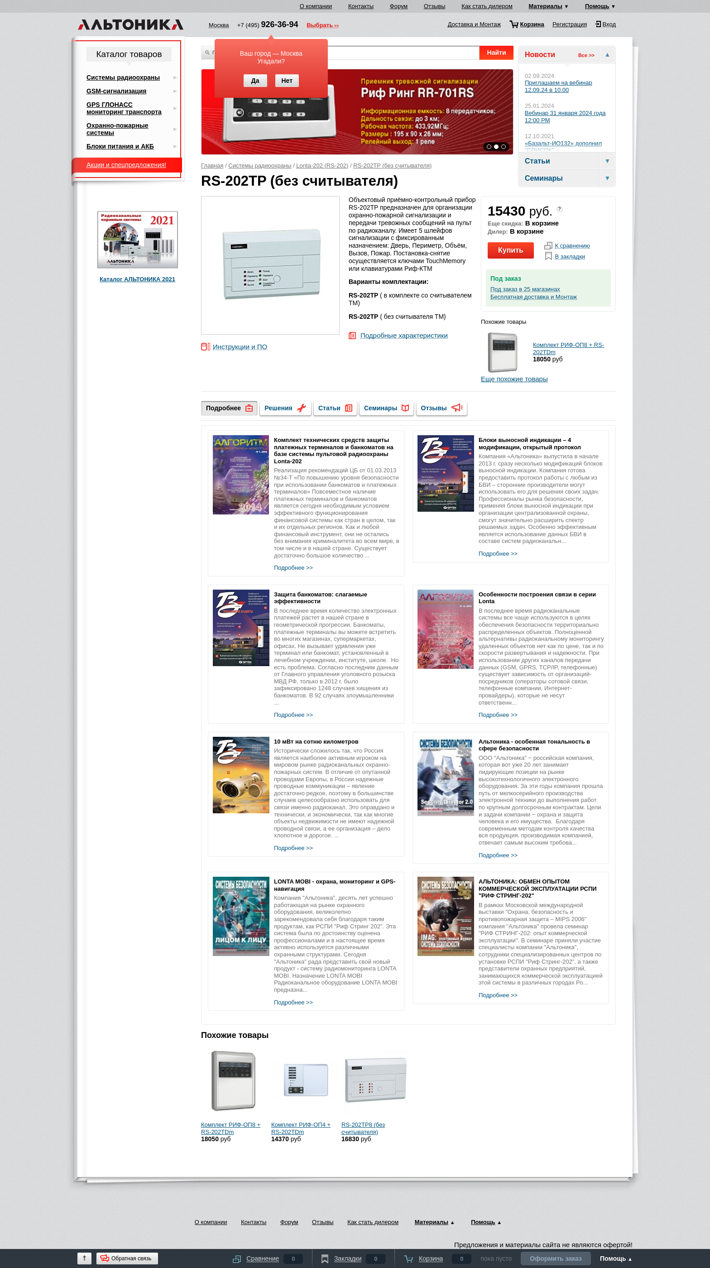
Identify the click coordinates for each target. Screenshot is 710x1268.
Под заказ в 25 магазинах (525, 289)
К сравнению (572, 246)
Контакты (361, 6)
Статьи (329, 408)
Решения (278, 408)
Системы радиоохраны (259, 165)
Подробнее (223, 408)
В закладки (570, 256)
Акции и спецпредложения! (126, 164)
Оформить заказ (556, 1258)
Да (255, 80)
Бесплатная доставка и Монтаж (533, 297)
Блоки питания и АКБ (120, 146)
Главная (212, 165)
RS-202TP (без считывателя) (392, 165)
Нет (287, 80)
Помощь (597, 6)
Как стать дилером (487, 6)
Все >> (586, 55)
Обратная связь (131, 1258)
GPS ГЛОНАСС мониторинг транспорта (124, 108)
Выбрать (320, 26)
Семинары (380, 408)
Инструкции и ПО (240, 347)
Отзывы (435, 6)
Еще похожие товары (514, 379)
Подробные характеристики (404, 336)
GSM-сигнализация (116, 91)
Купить (510, 250)
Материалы (545, 6)
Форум (399, 6)
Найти (496, 52)
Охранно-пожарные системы (117, 129)
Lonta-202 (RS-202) (322, 165)
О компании (316, 6)
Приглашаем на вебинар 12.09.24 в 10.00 (558, 86)
